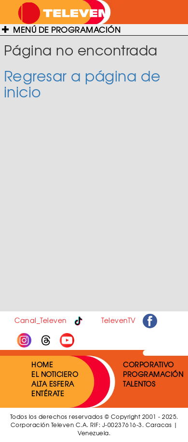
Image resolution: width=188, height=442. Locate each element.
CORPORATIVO (148, 364)
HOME (42, 364)
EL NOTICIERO (54, 374)
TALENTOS (139, 383)
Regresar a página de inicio (82, 83)
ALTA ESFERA (52, 383)
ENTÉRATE (47, 393)
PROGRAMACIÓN (153, 374)
